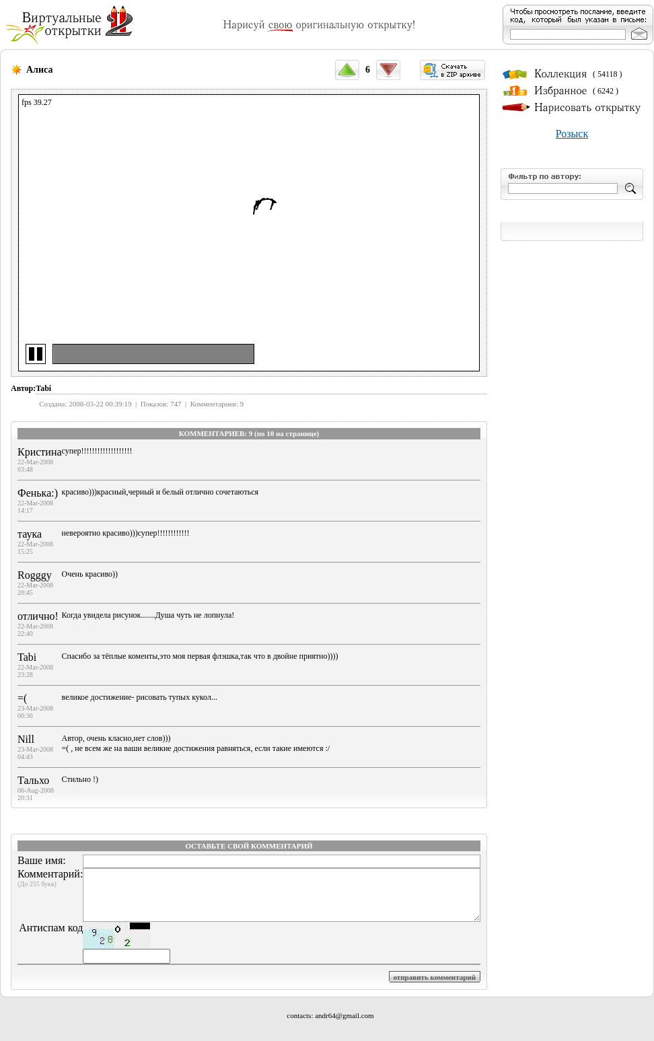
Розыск (572, 133)
